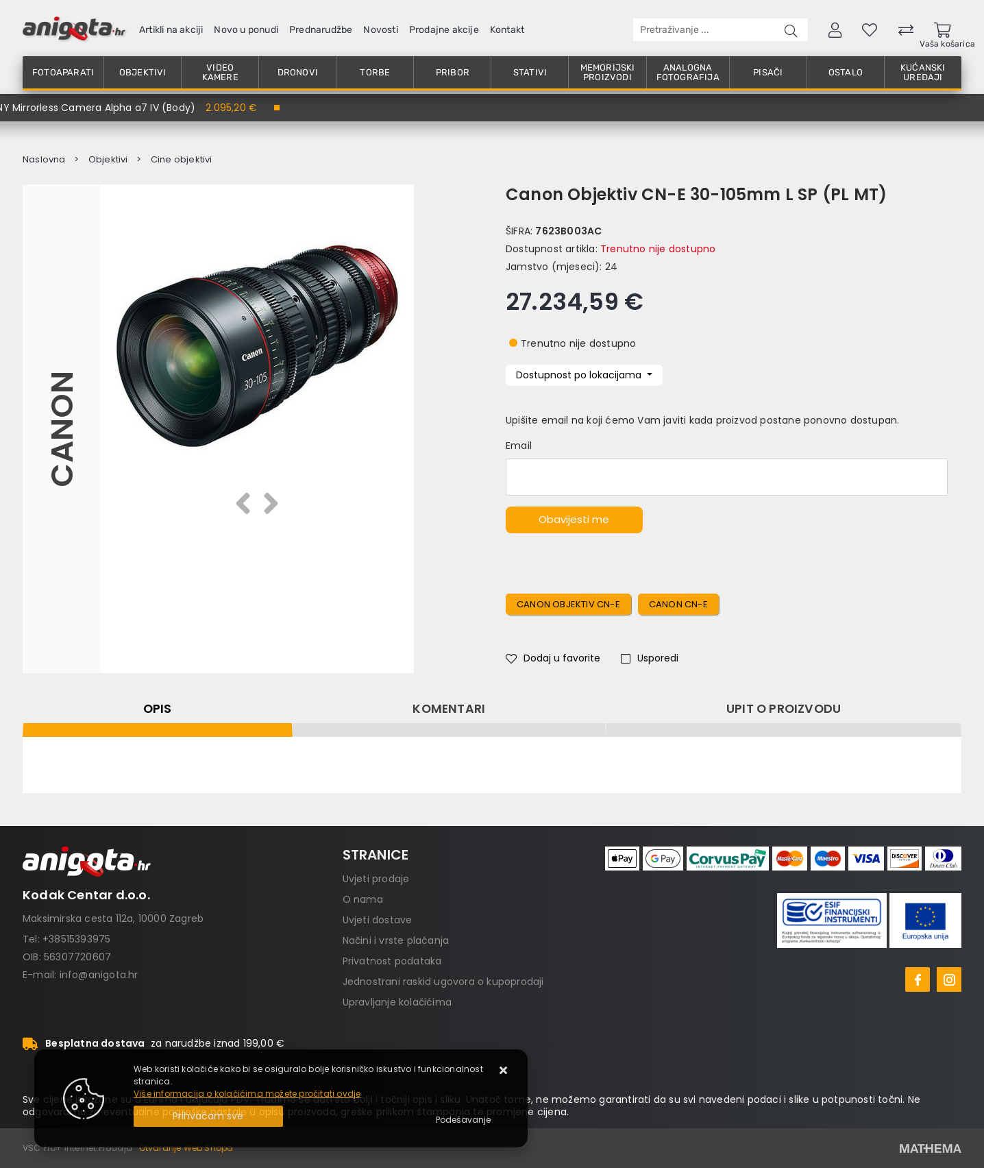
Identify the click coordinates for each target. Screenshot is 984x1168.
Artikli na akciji (171, 30)
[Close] (208, 1116)
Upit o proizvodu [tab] (783, 709)
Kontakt (507, 30)
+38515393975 (76, 939)
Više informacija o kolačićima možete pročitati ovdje (247, 1093)
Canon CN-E (678, 604)
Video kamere (220, 72)
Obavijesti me (574, 519)
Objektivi (143, 72)
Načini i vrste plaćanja (396, 940)
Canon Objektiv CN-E (568, 604)
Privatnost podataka (392, 961)
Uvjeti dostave (378, 920)
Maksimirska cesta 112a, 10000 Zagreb (113, 918)
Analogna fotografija (687, 72)
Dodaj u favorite (553, 658)
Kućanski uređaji (923, 72)
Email (519, 445)
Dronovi (298, 72)
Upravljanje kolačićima (397, 1002)
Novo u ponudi (246, 30)
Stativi (530, 72)
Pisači (768, 72)
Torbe (375, 72)
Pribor (452, 72)
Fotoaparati (63, 72)
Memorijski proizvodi (607, 72)
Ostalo (845, 72)
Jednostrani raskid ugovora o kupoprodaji (443, 981)
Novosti (380, 30)
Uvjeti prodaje (376, 879)
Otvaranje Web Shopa (186, 1148)
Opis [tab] (157, 709)
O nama (363, 899)
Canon (61, 429)
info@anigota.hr (99, 975)
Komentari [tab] (449, 709)
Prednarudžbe (320, 30)
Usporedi (649, 658)
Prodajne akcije (444, 30)
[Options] (463, 1120)
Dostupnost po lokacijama (580, 375)
